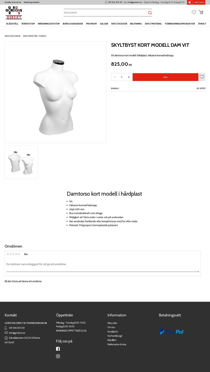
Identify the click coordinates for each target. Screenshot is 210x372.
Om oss (111, 327)
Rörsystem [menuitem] (28, 23)
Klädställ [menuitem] (12, 23)
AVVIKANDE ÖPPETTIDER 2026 (71, 330)
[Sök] (150, 13)
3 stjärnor (13, 254)
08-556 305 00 (115, 2)
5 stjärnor (19, 254)
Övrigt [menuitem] (202, 23)
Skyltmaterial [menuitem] (153, 23)
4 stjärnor (16, 254)
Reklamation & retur (116, 344)
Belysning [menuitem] (136, 23)
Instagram (58, 356)
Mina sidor (112, 323)
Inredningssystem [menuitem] (49, 23)
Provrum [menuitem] (91, 23)
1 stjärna (7, 254)
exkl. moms (199, 2)
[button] (195, 13)
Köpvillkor (111, 340)
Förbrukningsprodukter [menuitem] (180, 23)
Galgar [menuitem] (104, 23)
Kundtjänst (112, 331)
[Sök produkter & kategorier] (106, 13)
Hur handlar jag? (114, 335)
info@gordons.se (135, 2)
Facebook (58, 349)
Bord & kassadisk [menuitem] (73, 23)
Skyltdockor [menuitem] (119, 23)
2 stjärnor (10, 254)
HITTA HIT (9, 342)
